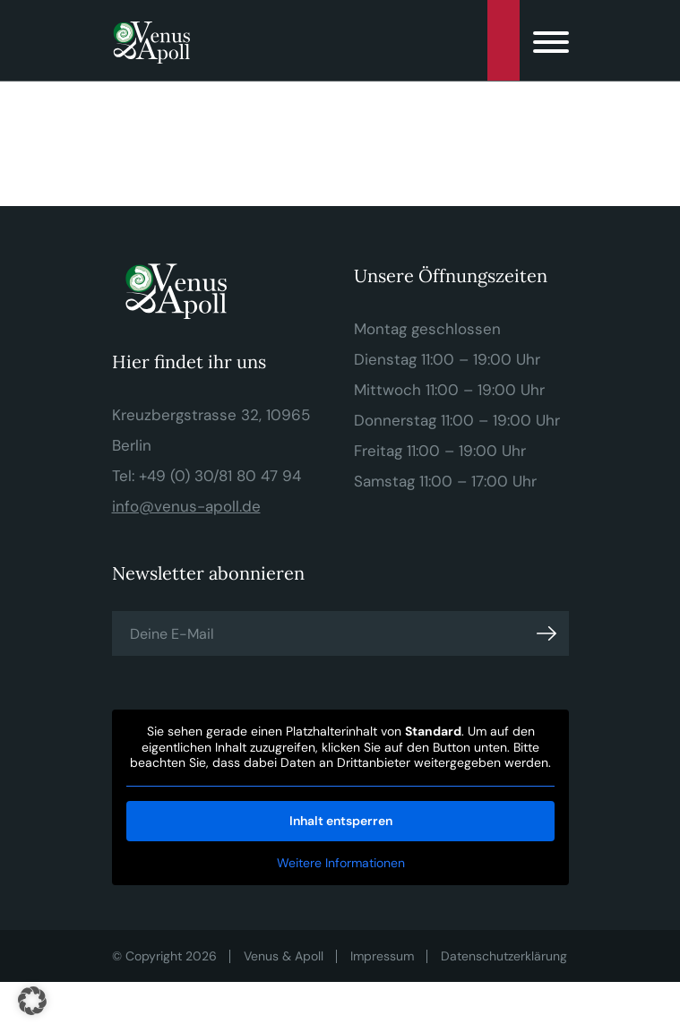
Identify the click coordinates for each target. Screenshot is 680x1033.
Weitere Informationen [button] (340, 863)
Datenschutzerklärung (504, 956)
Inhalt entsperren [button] (340, 821)
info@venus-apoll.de (186, 506)
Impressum (382, 956)
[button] (32, 1000)
